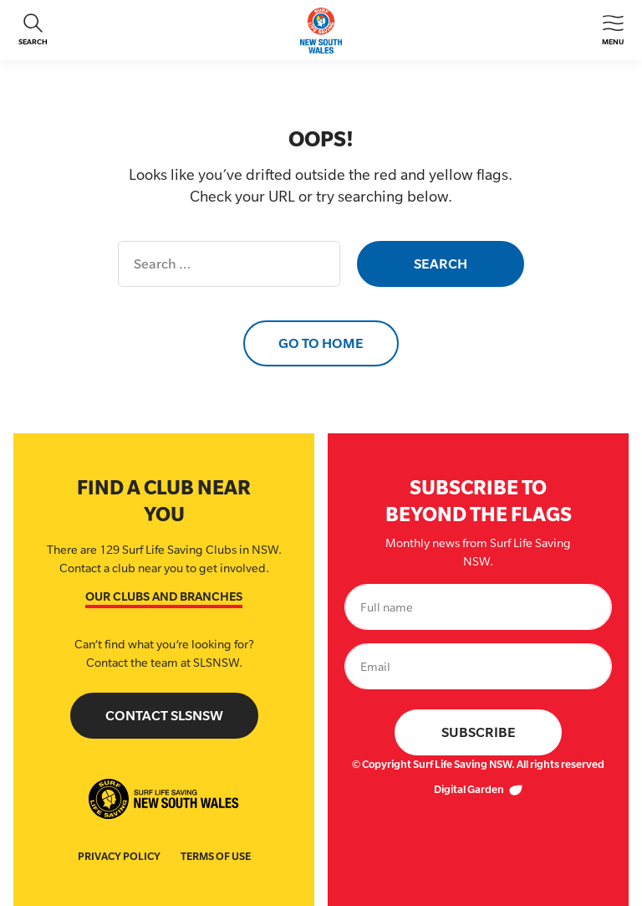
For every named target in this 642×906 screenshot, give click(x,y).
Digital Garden (478, 789)
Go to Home (321, 343)
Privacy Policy (119, 856)
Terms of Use (216, 856)
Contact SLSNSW (164, 716)
